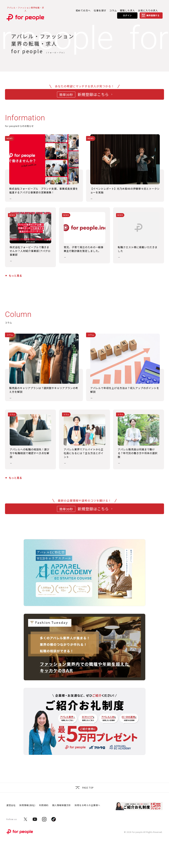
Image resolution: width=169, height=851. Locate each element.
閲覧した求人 (127, 10)
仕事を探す (100, 10)
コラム (113, 10)
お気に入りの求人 (148, 10)
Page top (84, 787)
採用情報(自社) (27, 805)
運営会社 (11, 805)
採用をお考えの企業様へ (87, 805)
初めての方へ (83, 10)
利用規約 (43, 805)
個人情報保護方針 (61, 805)
